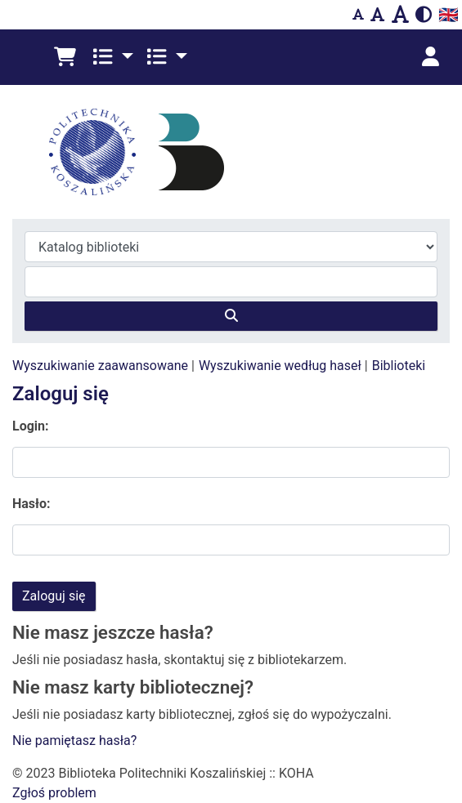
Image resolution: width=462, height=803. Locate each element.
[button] (65, 57)
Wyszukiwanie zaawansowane (100, 365)
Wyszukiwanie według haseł (280, 365)
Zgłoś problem (54, 793)
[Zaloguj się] (430, 57)
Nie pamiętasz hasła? (74, 740)
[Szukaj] (231, 316)
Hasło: (31, 503)
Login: (30, 426)
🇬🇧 (448, 15)
